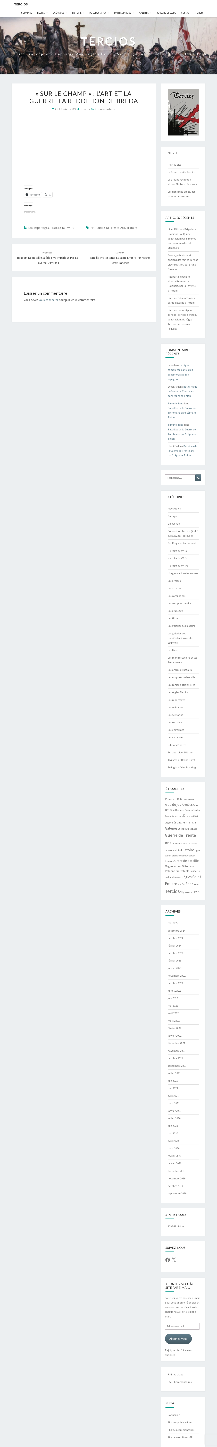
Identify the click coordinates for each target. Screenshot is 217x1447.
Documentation (97, 12)
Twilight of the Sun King (182, 767)
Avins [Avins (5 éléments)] (195, 805)
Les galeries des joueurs (181, 625)
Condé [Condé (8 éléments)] (168, 816)
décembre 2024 (176, 930)
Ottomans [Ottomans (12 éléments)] (188, 866)
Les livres (173, 650)
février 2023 (174, 960)
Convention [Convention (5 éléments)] (177, 816)
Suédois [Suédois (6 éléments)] (195, 884)
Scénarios (58, 12)
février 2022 (174, 1028)
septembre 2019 (177, 1193)
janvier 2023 (174, 968)
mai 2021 (173, 1088)
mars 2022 (174, 1020)
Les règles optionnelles (181, 684)
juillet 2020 (174, 1118)
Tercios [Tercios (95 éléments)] (172, 891)
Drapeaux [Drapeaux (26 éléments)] (190, 815)
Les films (173, 618)
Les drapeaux (175, 610)
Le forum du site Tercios (181, 172)
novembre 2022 (177, 975)
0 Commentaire (105, 108)
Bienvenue (174, 523)
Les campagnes (177, 596)
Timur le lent (175, 403)
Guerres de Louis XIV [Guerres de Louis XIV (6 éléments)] (181, 843)
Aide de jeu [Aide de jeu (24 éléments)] (173, 804)
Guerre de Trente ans (110, 228)
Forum (199, 12)
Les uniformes (176, 729)
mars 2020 (174, 1148)
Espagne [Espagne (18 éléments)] (179, 822)
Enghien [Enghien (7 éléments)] (169, 822)
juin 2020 (173, 1125)
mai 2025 (173, 923)
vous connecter (48, 300)
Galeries (144, 12)
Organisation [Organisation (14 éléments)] (173, 866)
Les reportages (38, 228)
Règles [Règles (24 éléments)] (186, 877)
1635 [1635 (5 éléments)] (185, 799)
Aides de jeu (174, 508)
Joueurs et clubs (166, 12)
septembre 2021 (177, 1065)
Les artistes (174, 588)
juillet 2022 (174, 990)
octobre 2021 (175, 1058)
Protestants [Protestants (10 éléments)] (182, 871)
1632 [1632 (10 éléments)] (179, 799)
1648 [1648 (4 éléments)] (193, 799)
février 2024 (174, 945)
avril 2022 (173, 1013)
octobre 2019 (175, 1186)
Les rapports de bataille (181, 677)
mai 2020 (173, 1133)
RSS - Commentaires (180, 1382)
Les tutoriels (175, 722)
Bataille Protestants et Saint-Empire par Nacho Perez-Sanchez (119, 258)
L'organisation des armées (183, 573)
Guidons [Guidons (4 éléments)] (194, 844)
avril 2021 (173, 1095)
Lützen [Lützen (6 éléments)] (192, 855)
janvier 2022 (174, 1035)
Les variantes (175, 737)
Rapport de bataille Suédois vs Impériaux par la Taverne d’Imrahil (47, 258)
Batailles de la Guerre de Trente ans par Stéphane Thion (182, 391)
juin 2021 (173, 1080)
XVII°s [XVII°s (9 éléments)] (197, 892)
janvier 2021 (174, 1110)
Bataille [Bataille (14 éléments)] (170, 810)
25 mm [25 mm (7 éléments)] (168, 799)
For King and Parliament (182, 543)
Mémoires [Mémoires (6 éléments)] (169, 861)
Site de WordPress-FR (180, 1437)
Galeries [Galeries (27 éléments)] (171, 828)
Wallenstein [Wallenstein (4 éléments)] (189, 892)
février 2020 (174, 1155)
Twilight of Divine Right (181, 760)
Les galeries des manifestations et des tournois (180, 638)
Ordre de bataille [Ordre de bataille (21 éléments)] (186, 860)
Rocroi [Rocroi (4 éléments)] (178, 877)
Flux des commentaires (181, 1430)
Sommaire (26, 12)
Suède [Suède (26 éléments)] (186, 883)
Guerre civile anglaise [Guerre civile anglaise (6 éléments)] (187, 828)
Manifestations (122, 12)
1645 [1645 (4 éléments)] (189, 799)
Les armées (174, 580)
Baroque (172, 516)
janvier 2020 (174, 1163)
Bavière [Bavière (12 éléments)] (179, 810)
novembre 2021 (177, 1050)
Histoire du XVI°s (177, 550)
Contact (185, 12)
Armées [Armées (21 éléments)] (187, 804)
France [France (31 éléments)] (191, 822)
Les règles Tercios (178, 692)
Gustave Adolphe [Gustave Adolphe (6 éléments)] (172, 850)
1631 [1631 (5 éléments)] (174, 799)
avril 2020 (173, 1141)
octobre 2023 (175, 953)
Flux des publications (180, 1422)
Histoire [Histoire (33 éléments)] (187, 849)
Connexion (174, 1415)
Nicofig (85, 108)
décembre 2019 (176, 1171)
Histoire (76, 12)
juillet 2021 (174, 1073)
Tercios (21, 4)
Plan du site (174, 164)
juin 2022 (173, 998)
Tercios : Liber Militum (180, 752)
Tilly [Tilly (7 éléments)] (182, 892)
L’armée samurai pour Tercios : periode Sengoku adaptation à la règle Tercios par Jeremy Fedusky (182, 319)
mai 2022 (173, 1005)
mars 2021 (174, 1103)
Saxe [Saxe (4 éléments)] (179, 884)
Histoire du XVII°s (62, 228)
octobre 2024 (175, 938)
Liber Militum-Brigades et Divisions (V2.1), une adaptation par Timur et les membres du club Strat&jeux (183, 238)
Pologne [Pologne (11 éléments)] (170, 871)
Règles (41, 12)
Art (93, 228)
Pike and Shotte (177, 745)
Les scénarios (175, 707)
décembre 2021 (176, 1043)
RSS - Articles (175, 1374)
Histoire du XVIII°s (178, 565)
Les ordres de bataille (180, 669)
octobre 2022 (175, 983)
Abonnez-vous (178, 1339)
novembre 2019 (177, 1178)
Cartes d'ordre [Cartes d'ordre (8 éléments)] (192, 810)
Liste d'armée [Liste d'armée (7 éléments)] (182, 855)
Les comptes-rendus (179, 603)
